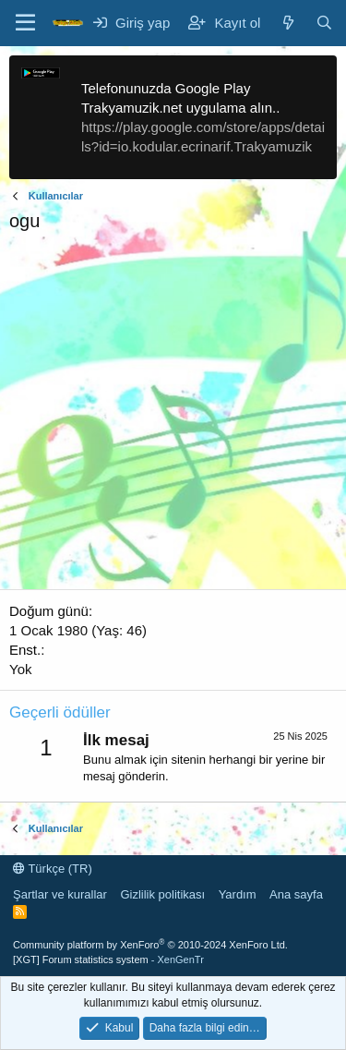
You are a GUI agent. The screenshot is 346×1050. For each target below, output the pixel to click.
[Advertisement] (173, 416)
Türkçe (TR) (52, 868)
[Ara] (324, 23)
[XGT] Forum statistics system (108, 959)
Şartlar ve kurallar (60, 894)
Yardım (238, 894)
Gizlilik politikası (162, 894)
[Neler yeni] (287, 23)
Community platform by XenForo (150, 944)
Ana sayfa (296, 894)
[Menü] (25, 23)
